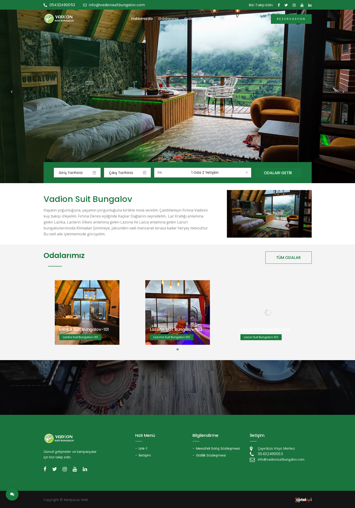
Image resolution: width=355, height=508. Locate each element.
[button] (11, 92)
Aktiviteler (210, 18)
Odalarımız (168, 18)
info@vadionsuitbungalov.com (114, 5)
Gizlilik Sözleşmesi (211, 455)
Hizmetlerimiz (237, 18)
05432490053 (59, 5)
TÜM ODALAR (288, 257)
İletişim (262, 18)
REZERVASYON (291, 19)
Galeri (189, 18)
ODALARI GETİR (278, 173)
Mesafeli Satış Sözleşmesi (218, 448)
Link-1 (143, 448)
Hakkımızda (142, 18)
